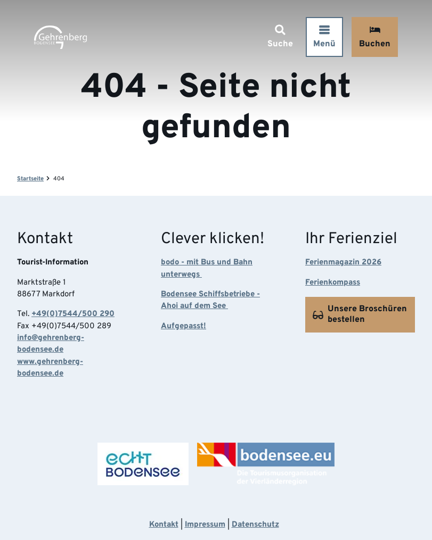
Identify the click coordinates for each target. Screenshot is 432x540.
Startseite (30, 178)
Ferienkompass (332, 283)
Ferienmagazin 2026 (343, 263)
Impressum (205, 525)
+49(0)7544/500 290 (73, 315)
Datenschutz (255, 525)
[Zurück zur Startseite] (60, 37)
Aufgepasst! (183, 326)
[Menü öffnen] (324, 37)
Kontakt (163, 525)
